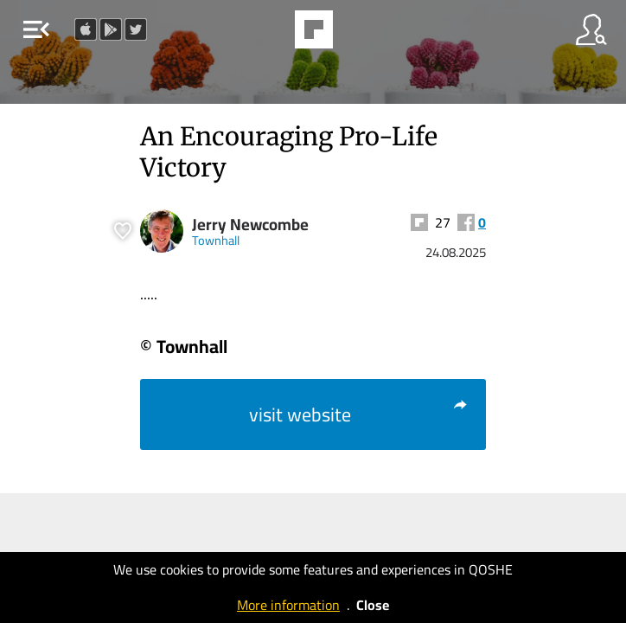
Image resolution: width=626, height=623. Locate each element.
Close (372, 605)
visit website (359, 414)
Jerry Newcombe (250, 224)
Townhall (216, 240)
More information (288, 605)
